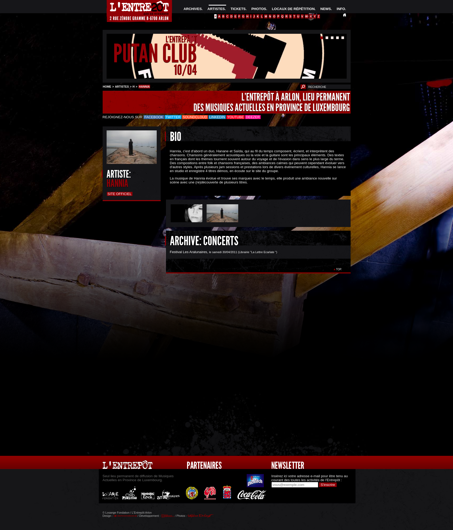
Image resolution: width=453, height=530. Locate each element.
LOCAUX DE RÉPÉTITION (293, 9)
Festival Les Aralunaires (188, 252)
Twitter (173, 117)
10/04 (185, 69)
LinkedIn (217, 117)
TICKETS (238, 9)
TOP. (338, 269)
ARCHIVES (193, 9)
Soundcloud (195, 117)
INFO (341, 9)
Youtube (235, 117)
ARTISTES (216, 9)
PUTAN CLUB (155, 54)
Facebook (153, 117)
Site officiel (120, 194)
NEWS (325, 9)
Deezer (253, 117)
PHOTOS (258, 9)
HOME (107, 86)
